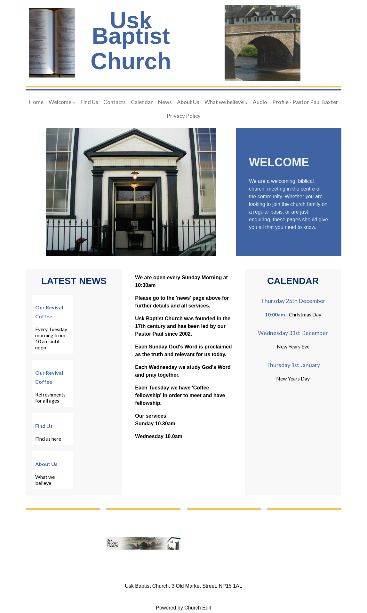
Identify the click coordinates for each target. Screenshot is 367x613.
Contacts (114, 102)
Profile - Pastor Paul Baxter (305, 102)
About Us (188, 102)
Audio (260, 102)
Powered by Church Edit (183, 607)
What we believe (224, 102)
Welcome (60, 102)
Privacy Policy (184, 115)
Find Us (89, 102)
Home (36, 102)
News (165, 102)
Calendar (142, 102)
